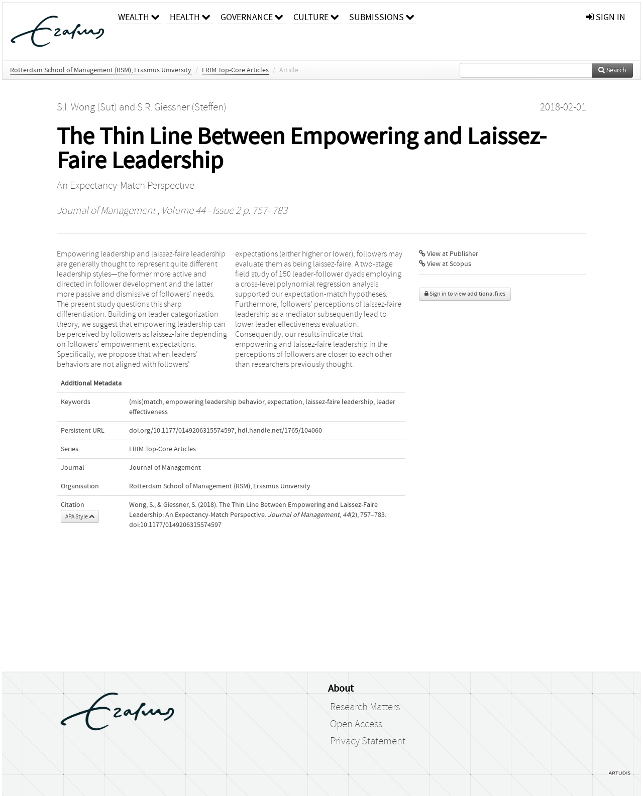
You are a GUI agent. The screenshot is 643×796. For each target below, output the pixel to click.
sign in (605, 17)
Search (612, 70)
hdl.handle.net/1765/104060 (280, 431)
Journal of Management (106, 211)
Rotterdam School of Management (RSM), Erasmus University (100, 70)
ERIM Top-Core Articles (235, 70)
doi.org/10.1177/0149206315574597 (182, 431)
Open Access (356, 724)
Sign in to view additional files (464, 294)
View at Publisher (448, 254)
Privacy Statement (367, 741)
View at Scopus (445, 264)
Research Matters (365, 707)
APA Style (79, 516)
